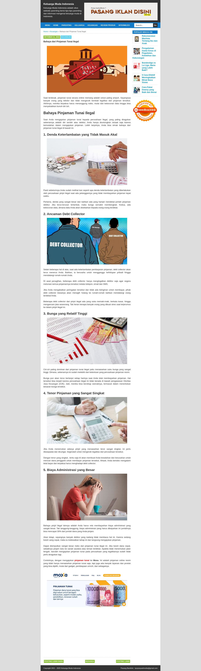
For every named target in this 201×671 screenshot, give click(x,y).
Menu (47, 25)
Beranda (90, 661)
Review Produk (108, 25)
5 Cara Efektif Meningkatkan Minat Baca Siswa (149, 78)
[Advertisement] (87, 633)
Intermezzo (124, 25)
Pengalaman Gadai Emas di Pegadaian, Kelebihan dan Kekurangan (144, 53)
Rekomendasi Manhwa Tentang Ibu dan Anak (149, 39)
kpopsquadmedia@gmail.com (146, 668)
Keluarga (79, 25)
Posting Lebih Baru (53, 661)
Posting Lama (123, 661)
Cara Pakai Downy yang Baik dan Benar (149, 89)
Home (55, 25)
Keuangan (93, 25)
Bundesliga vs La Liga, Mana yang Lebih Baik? (149, 66)
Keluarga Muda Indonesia (58, 4)
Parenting (66, 25)
